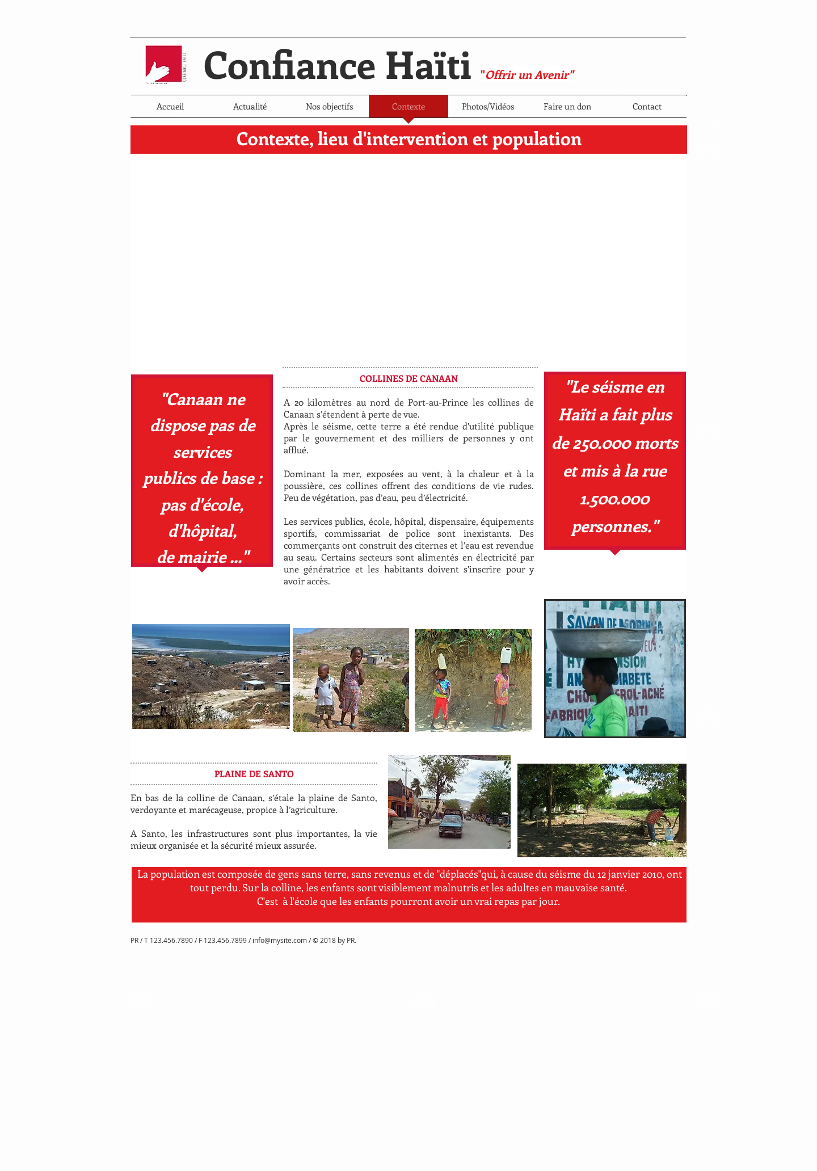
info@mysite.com (279, 940)
